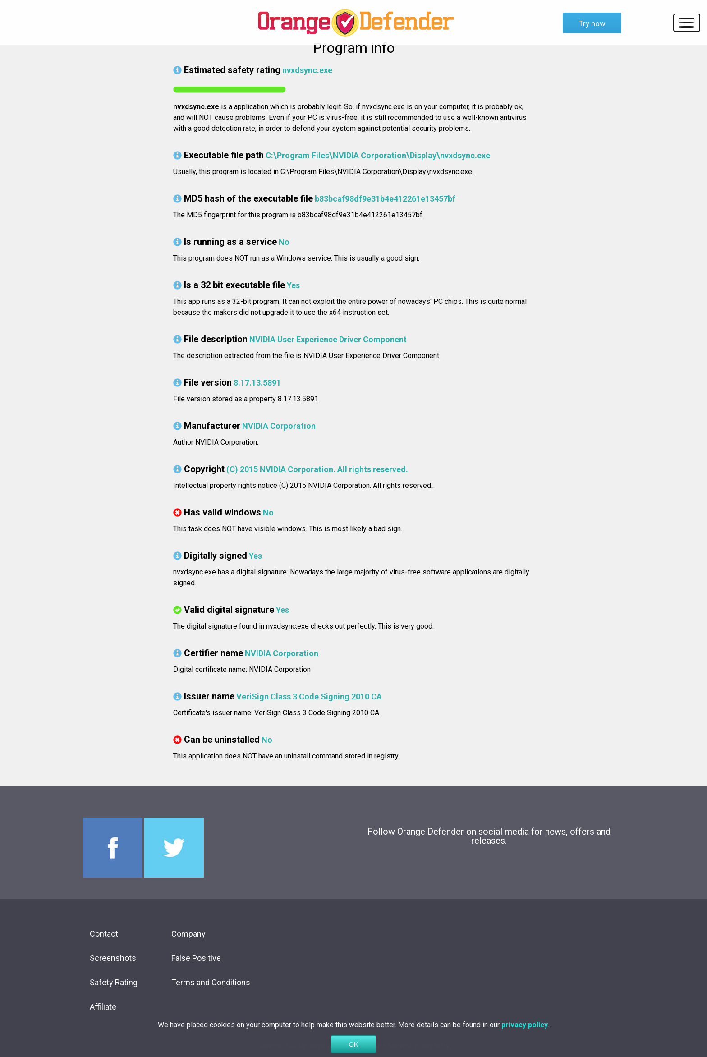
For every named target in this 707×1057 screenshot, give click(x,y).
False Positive (196, 958)
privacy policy (524, 1036)
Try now (592, 23)
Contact (104, 933)
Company (188, 933)
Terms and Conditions (210, 982)
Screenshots (113, 958)
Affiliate (103, 1006)
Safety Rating (114, 982)
